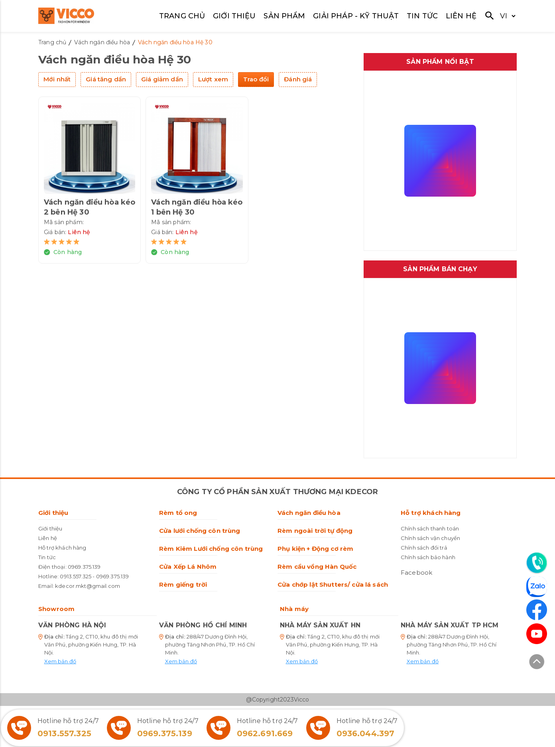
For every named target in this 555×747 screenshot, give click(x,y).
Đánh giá (298, 79)
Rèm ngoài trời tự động (315, 530)
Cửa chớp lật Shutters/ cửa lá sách (333, 584)
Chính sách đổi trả (424, 547)
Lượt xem (213, 79)
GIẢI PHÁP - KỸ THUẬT (356, 16)
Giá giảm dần (162, 79)
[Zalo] (536, 588)
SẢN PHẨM (284, 16)
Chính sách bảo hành (428, 557)
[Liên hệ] (536, 562)
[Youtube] (536, 633)
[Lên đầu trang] (537, 663)
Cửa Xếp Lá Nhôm (187, 566)
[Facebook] (536, 609)
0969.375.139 (84, 567)
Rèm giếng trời (183, 584)
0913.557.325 (75, 576)
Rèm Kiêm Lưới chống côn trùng (211, 548)
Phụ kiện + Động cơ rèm (315, 548)
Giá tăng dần (106, 79)
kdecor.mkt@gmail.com (87, 586)
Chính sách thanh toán (430, 528)
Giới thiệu (53, 512)
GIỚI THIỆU (234, 16)
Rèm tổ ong (178, 512)
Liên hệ (47, 538)
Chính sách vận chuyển (430, 538)
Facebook (416, 572)
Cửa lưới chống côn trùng (199, 530)
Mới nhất (57, 79)
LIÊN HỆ (461, 16)
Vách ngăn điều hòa (309, 512)
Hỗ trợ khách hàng (62, 547)
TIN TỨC (422, 16)
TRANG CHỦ (182, 16)
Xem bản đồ (60, 661)
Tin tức (47, 557)
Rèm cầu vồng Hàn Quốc (317, 566)
